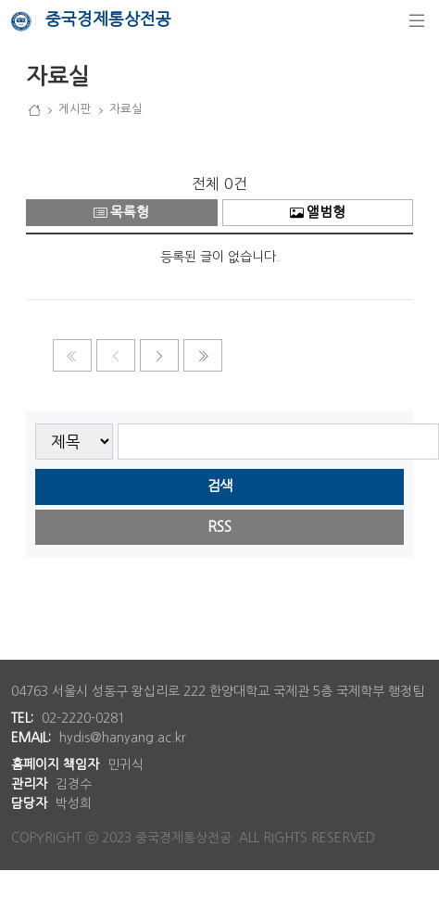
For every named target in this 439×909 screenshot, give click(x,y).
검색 (219, 486)
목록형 (121, 213)
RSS (219, 527)
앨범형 (317, 213)
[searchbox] (278, 441)
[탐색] (417, 20)
